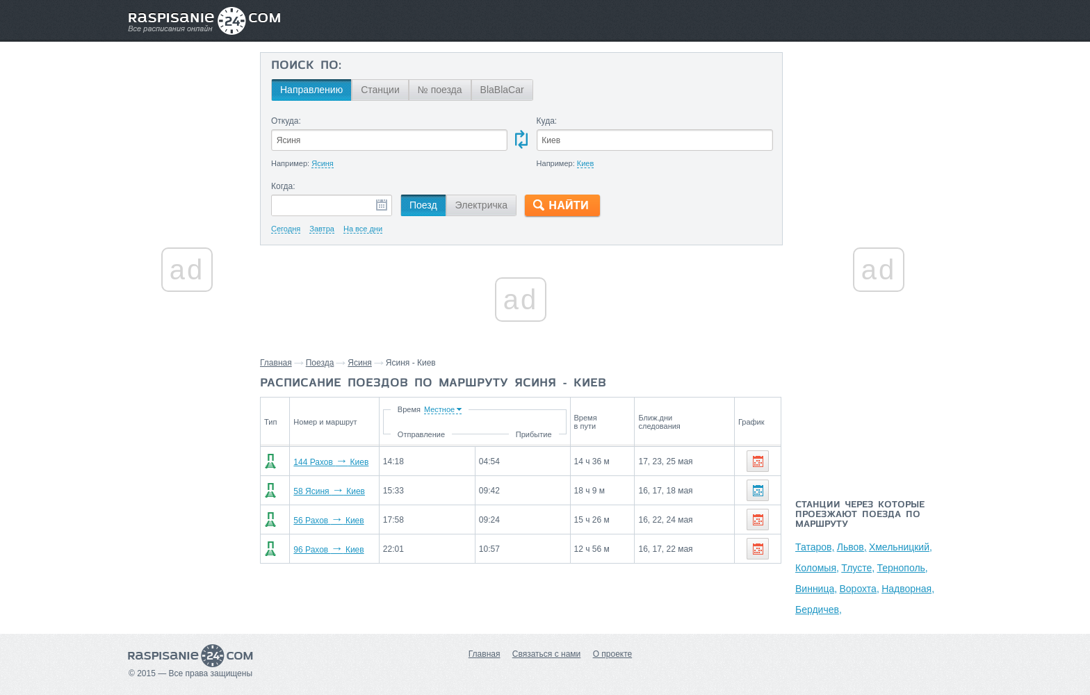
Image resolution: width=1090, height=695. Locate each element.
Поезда (320, 363)
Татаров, (814, 547)
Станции (380, 89)
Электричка (481, 205)
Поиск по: (306, 66)
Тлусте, (858, 567)
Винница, (816, 588)
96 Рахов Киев (321, 550)
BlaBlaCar (502, 89)
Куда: (547, 121)
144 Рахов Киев (323, 462)
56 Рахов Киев (321, 520)
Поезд (423, 205)
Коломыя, (817, 567)
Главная (276, 363)
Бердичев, (818, 609)
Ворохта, (859, 588)
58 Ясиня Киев (321, 491)
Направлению (311, 89)
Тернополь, (902, 567)
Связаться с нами (546, 654)
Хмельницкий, (900, 547)
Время (454, 409)
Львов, (852, 547)
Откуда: (286, 121)
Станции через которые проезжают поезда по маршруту (860, 515)
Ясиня (360, 363)
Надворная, (907, 588)
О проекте (613, 654)
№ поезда (440, 89)
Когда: (283, 186)
